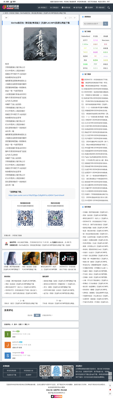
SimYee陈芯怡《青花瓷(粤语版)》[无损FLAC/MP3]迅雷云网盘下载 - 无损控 (44, 245)
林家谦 (105, 48)
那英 (105, 44)
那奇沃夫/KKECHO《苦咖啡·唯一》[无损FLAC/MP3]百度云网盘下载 (67, 284)
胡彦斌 (85, 56)
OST (108, 2)
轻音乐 (105, 52)
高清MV (28, 375)
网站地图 (64, 390)
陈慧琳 (95, 60)
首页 (5, 13)
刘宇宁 (85, 40)
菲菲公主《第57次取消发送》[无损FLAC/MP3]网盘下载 (24, 293)
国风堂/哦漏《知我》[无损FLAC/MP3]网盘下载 (60, 281)
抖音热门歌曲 (14, 13)
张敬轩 (95, 44)
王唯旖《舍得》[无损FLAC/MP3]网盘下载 (97, 277)
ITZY (95, 64)
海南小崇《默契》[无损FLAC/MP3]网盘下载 (98, 262)
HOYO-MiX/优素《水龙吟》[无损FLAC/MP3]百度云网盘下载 (64, 290)
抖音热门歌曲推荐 (70, 2)
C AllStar (85, 44)
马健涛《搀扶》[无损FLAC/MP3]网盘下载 (97, 271)
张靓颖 (85, 64)
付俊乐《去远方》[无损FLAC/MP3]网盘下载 (98, 252)
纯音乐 (95, 68)
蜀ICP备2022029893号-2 (56, 393)
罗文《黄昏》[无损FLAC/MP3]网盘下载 (57, 287)
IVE (95, 56)
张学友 (85, 68)
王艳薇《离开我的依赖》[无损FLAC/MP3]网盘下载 (12, 269)
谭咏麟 (105, 36)
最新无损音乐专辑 (56, 2)
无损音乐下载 (11, 375)
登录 (13, 2)
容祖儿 (105, 68)
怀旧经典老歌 (82, 2)
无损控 (54, 242)
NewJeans (105, 40)
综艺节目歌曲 (92, 2)
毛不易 (95, 40)
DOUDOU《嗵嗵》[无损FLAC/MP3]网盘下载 (98, 290)
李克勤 (95, 36)
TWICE (85, 52)
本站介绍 (49, 390)
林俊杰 (105, 64)
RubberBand (86, 36)
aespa (106, 56)
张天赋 (95, 48)
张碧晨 (105, 60)
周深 (85, 60)
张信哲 (95, 52)
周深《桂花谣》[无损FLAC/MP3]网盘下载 (20, 284)
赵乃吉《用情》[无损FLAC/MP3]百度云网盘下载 (60, 293)
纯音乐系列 (102, 2)
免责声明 (56, 390)
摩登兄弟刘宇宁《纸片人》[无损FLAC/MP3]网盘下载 (49, 269)
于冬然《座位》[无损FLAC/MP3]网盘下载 (97, 274)
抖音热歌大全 (28, 370)
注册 (6, 2)
